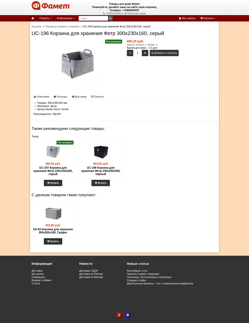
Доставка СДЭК (88, 270)
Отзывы (60, 96)
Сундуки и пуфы (136, 280)
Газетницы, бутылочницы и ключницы (149, 277)
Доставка (79, 96)
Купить (53, 183)
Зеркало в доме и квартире (143, 274)
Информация (66, 18)
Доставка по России (91, 274)
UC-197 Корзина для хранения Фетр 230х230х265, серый (53, 171)
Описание (41, 96)
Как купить (38, 274)
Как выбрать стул (137, 270)
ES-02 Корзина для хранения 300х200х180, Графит (53, 231)
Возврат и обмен (41, 280)
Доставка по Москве (91, 277)
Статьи (36, 283)
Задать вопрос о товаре (141, 44)
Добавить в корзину (164, 53)
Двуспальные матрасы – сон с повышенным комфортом (160, 283)
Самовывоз (38, 277)
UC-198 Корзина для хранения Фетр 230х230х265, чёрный (100, 171)
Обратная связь (135, 13)
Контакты (37, 286)
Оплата (97, 96)
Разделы (46, 18)
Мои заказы (187, 18)
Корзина (207, 18)
